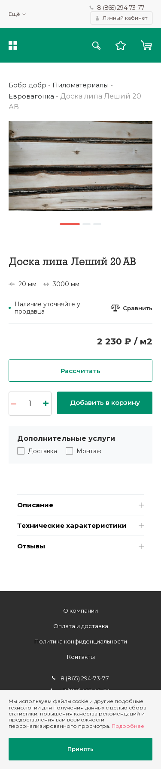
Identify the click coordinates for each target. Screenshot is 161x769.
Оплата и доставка (80, 626)
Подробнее (128, 724)
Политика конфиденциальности (80, 641)
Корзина (146, 46)
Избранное (119, 46)
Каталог (13, 46)
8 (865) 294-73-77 (120, 8)
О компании (80, 610)
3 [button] (98, 224)
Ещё (14, 15)
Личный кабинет (125, 18)
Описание (36, 507)
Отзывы (32, 551)
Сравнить (136, 307)
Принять (80, 748)
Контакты (80, 657)
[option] (80, 166)
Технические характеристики (74, 529)
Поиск (95, 46)
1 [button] (69, 224)
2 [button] (87, 224)
